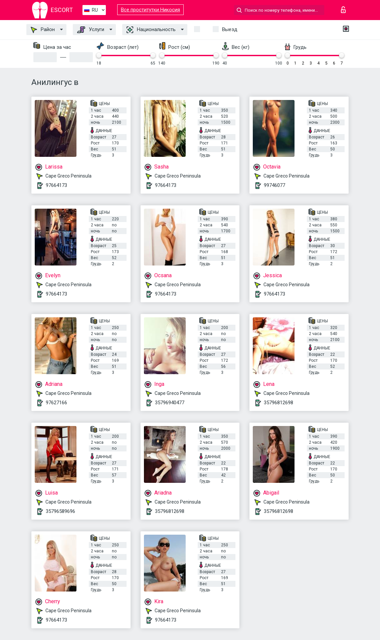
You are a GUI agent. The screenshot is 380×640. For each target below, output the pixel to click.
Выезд (229, 29)
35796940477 (169, 403)
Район (43, 29)
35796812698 (278, 403)
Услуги (90, 29)
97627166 (56, 403)
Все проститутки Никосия (150, 10)
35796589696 (60, 511)
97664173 (56, 185)
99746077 (274, 185)
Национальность (151, 29)
